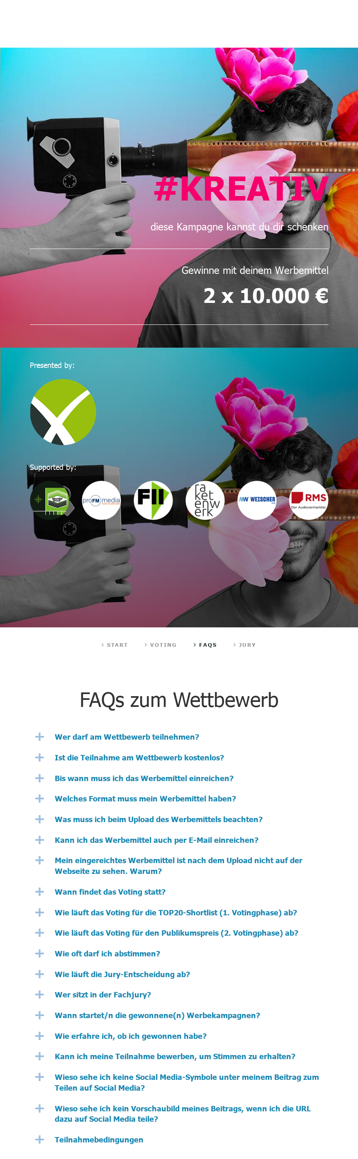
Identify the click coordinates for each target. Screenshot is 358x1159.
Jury (245, 644)
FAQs (205, 644)
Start (115, 644)
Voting (161, 644)
